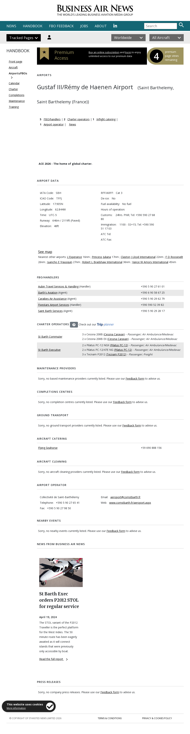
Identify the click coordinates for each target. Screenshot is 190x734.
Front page (15, 61)
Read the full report (53, 659)
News (72, 124)
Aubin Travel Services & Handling (58, 286)
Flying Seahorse (48, 448)
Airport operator (54, 124)
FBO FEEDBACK (61, 26)
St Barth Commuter (50, 336)
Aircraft (13, 67)
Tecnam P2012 (116, 354)
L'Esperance (74, 257)
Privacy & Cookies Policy (157, 718)
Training (14, 107)
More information (16, 708)
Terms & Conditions (110, 718)
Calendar (14, 83)
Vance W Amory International (150, 262)
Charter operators (78, 119)
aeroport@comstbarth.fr (125, 497)
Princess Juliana (101, 257)
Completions (16, 95)
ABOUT (101, 26)
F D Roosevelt (174, 257)
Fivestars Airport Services (53, 305)
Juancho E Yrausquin (59, 262)
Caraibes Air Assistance (52, 298)
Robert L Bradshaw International (102, 262)
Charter (13, 89)
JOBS (84, 26)
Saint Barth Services (50, 311)
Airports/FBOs (18, 73)
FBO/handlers (52, 119)
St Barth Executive (49, 350)
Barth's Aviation (48, 292)
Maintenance (17, 101)
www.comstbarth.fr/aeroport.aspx (130, 502)
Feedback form (135, 378)
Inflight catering (105, 119)
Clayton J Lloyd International (138, 257)
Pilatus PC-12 (119, 345)
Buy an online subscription (104, 52)
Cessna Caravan (114, 334)
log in (128, 52)
